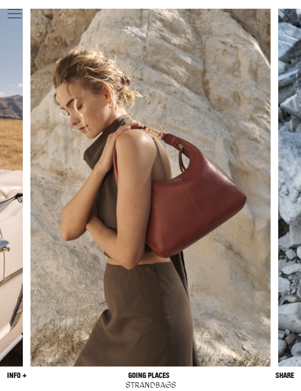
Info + (17, 375)
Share (284, 375)
